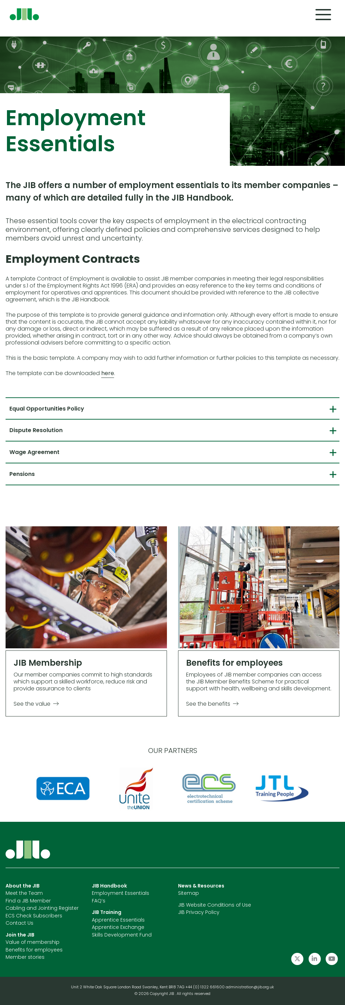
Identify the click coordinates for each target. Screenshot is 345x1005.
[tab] (172, 408)
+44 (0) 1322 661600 (205, 987)
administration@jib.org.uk (250, 987)
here (107, 373)
